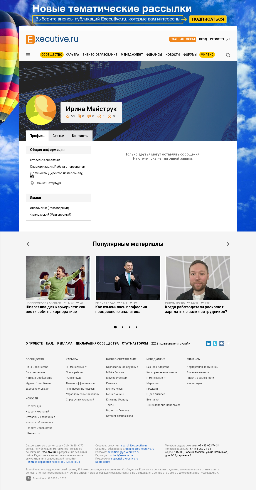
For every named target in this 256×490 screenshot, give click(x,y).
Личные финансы (198, 372)
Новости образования (39, 422)
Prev (28, 244)
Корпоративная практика (162, 372)
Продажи (152, 388)
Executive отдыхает (38, 388)
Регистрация (220, 39)
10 (135, 302)
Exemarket (153, 399)
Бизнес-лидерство (158, 366)
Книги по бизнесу (117, 399)
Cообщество (35, 359)
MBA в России (115, 372)
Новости (172, 54)
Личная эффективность (80, 383)
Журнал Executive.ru (38, 383)
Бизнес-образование (100, 54)
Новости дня (34, 406)
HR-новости (33, 433)
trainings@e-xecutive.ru (139, 448)
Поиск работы (74, 372)
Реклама (64, 343)
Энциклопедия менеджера (163, 405)
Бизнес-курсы (114, 388)
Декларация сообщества (97, 343)
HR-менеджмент (76, 366)
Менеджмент (132, 54)
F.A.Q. (50, 343)
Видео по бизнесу (117, 410)
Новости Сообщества (39, 427)
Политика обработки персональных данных (53, 461)
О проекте (34, 343)
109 (207, 302)
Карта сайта (102, 461)
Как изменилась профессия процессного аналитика (121, 309)
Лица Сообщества (37, 366)
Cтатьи (58, 136)
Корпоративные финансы (203, 366)
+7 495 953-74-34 (208, 445)
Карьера (72, 54)
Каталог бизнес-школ (119, 415)
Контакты (80, 136)
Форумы (190, 54)
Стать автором (183, 39)
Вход (203, 39)
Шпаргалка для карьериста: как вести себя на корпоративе (55, 309)
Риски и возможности (200, 377)
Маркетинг (153, 383)
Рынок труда (105, 302)
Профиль (37, 136)
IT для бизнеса (156, 394)
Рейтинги (112, 383)
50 (70, 116)
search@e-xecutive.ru (134, 445)
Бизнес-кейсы (115, 394)
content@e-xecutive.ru (122, 455)
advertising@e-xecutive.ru (123, 452)
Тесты (110, 405)
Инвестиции (194, 383)
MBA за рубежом (116, 377)
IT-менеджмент (156, 377)
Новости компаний (37, 411)
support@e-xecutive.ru (124, 458)
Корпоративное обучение (122, 366)
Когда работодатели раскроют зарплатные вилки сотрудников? (196, 309)
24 (81, 302)
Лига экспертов (35, 372)
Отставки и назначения (40, 417)
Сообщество (51, 54)
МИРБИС (207, 54)
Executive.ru (48, 452)
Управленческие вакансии (82, 394)
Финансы (154, 54)
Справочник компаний (80, 399)
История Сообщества (39, 377)
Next (228, 244)
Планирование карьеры (44, 302)
